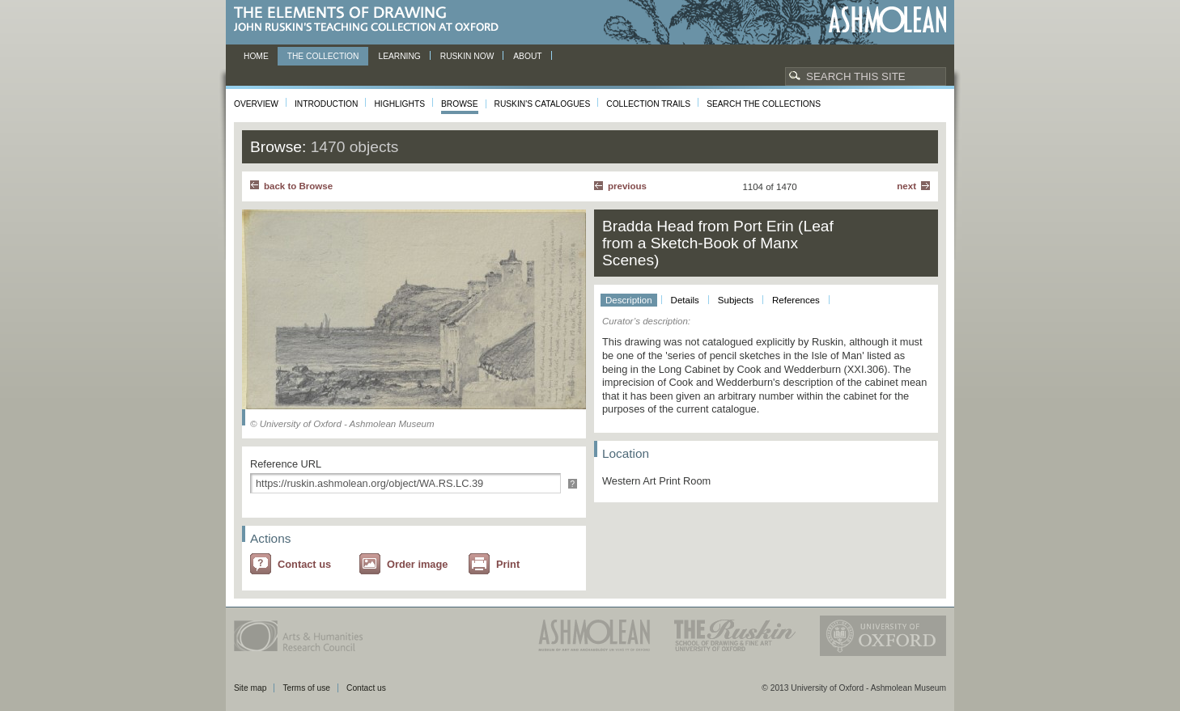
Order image (417, 564)
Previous (627, 186)
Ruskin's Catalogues (542, 103)
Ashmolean (887, 19)
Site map (250, 687)
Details (685, 300)
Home (256, 56)
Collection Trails (648, 103)
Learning (399, 56)
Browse (459, 103)
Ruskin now (467, 56)
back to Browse (298, 186)
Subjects (735, 300)
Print (508, 564)
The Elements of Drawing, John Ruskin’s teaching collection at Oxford (371, 19)
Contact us (304, 564)
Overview (256, 103)
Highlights (399, 103)
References (796, 300)
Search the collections (764, 103)
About (527, 56)
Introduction (326, 103)
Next (906, 186)
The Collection (323, 56)
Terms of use (306, 687)
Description (628, 300)
